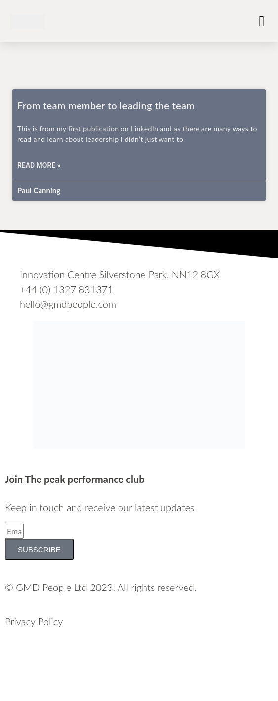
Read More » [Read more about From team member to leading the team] (39, 165)
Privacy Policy (34, 621)
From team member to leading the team (106, 105)
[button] (261, 21)
